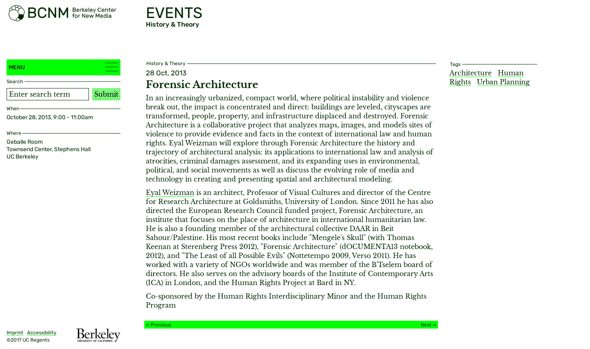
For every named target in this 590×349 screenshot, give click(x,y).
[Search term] (48, 94)
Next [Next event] (426, 325)
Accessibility (42, 332)
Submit (106, 94)
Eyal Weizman (170, 192)
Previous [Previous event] (161, 325)
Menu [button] (63, 67)
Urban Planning (503, 82)
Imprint (15, 332)
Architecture (470, 73)
